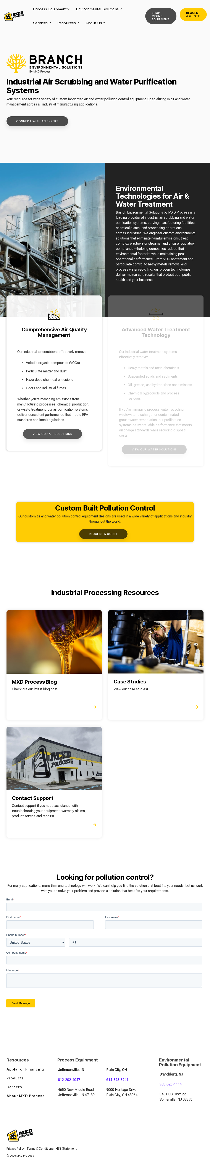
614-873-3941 (117, 1080)
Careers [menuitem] (14, 1087)
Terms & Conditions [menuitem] (40, 1148)
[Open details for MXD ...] (54, 665)
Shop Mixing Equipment (161, 16)
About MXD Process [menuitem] (25, 1096)
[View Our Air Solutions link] (52, 434)
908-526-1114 (171, 1084)
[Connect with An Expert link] (37, 121)
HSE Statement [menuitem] (66, 1148)
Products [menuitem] (15, 1078)
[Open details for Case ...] (156, 665)
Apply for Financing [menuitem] (25, 1069)
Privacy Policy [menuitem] (15, 1148)
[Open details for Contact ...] (54, 782)
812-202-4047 (69, 1080)
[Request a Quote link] (103, 534)
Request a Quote (193, 14)
